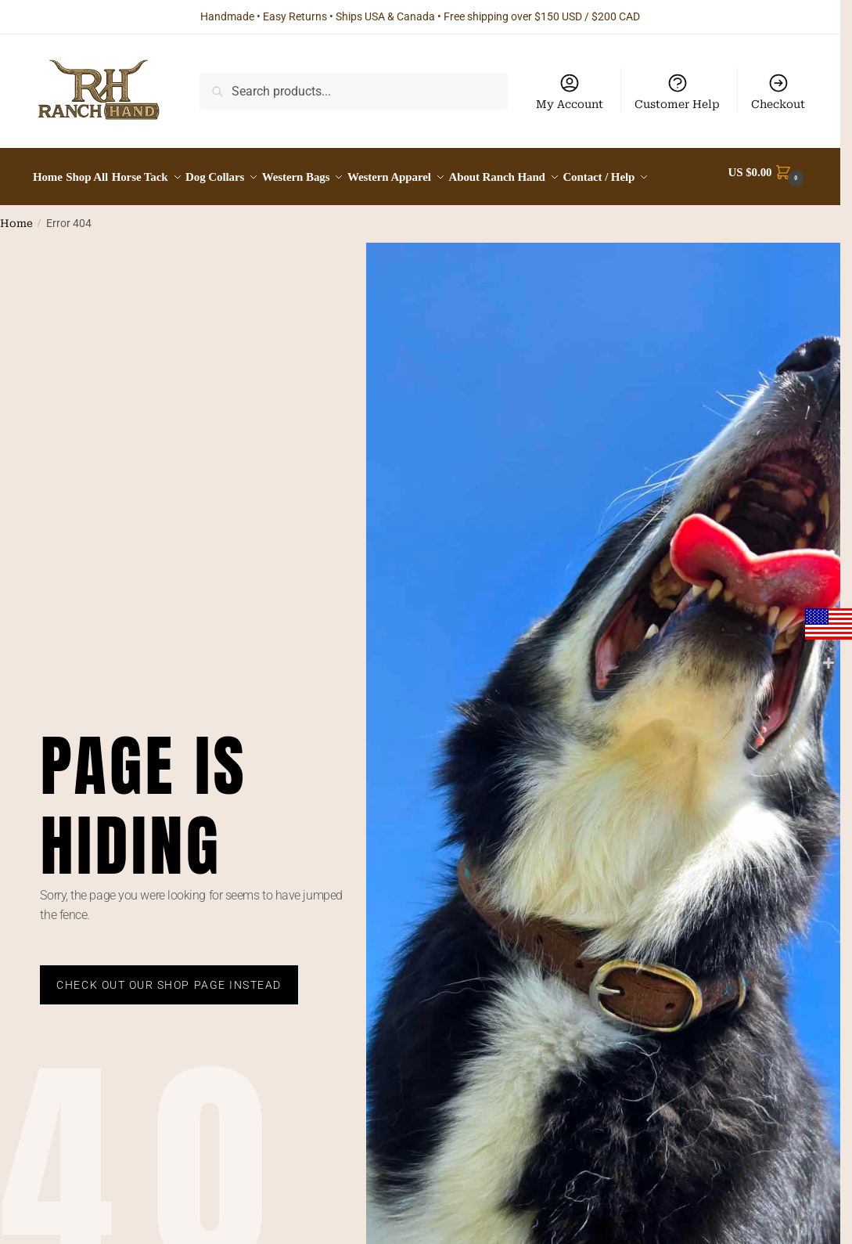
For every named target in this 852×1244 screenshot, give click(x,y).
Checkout (778, 91)
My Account (569, 91)
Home (16, 260)
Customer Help (677, 91)
